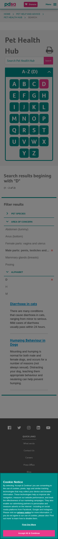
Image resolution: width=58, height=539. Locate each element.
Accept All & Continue (29, 533)
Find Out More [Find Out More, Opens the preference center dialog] (29, 524)
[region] (29, 506)
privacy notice (24, 512)
